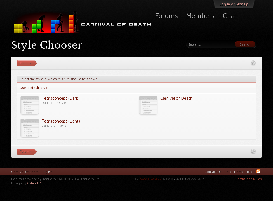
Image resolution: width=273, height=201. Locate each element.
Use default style (34, 87)
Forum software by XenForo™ (55, 179)
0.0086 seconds (150, 178)
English (47, 171)
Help (227, 171)
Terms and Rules (249, 179)
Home (239, 171)
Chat (230, 15)
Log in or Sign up (234, 4)
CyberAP (34, 183)
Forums (166, 15)
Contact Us (213, 171)
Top (249, 171)
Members (200, 15)
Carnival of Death (25, 171)
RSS (258, 171)
